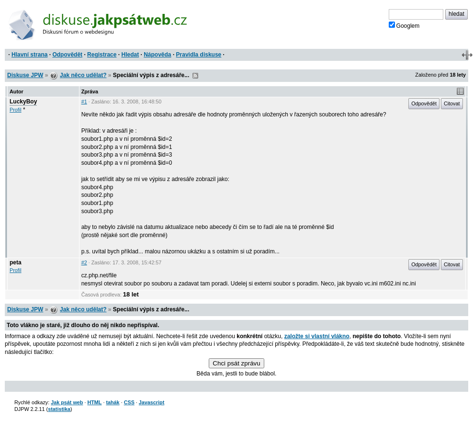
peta (16, 262)
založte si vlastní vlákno (316, 336)
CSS (129, 402)
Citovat (452, 103)
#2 (84, 262)
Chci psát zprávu (236, 363)
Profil (16, 110)
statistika (59, 409)
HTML (94, 402)
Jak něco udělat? (83, 75)
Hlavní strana (29, 54)
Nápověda (157, 54)
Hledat (130, 54)
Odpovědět (67, 54)
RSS (195, 76)
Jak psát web (67, 402)
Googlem (404, 25)
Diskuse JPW (25, 75)
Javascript (151, 402)
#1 (84, 101)
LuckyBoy (23, 101)
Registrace (101, 54)
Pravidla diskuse (199, 54)
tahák (112, 402)
